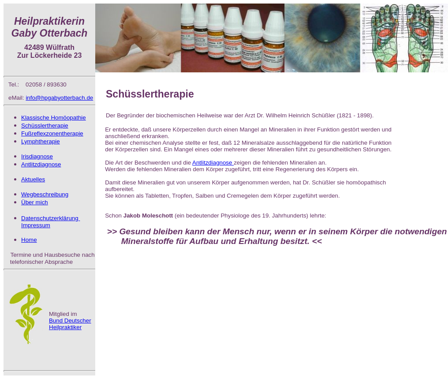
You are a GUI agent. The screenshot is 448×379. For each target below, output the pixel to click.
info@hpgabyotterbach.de (59, 97)
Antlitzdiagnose (213, 162)
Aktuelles (33, 179)
